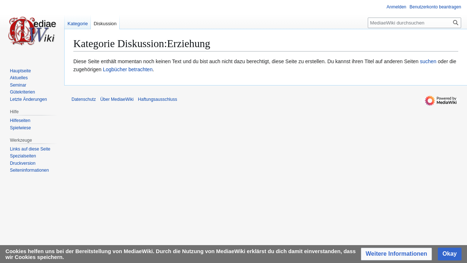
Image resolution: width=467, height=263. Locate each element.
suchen (428, 61)
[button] (396, 254)
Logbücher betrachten (128, 69)
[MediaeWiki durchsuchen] (414, 23)
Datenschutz (84, 99)
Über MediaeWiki (117, 99)
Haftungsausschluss (157, 99)
